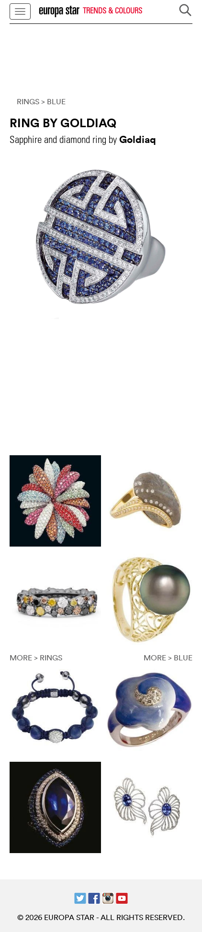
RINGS (28, 101)
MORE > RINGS (36, 657)
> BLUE (53, 101)
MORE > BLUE (168, 657)
